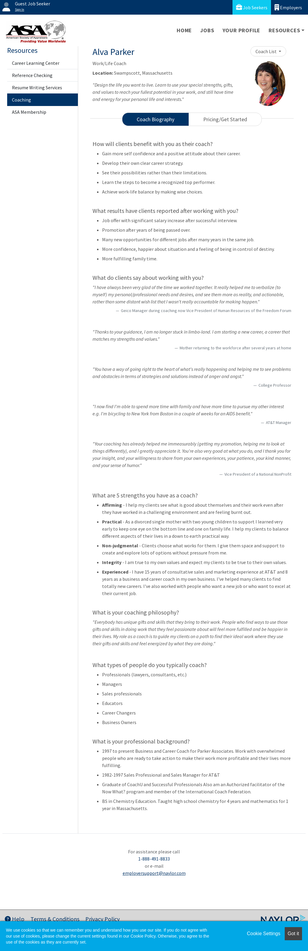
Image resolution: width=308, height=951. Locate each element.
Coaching (21, 100)
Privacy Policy (102, 919)
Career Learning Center (35, 63)
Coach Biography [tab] (155, 119)
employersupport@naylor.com (154, 873)
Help (14, 919)
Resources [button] (284, 30)
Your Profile (242, 30)
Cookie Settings (263, 933)
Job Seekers (251, 7)
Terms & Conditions (54, 919)
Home (184, 30)
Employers (288, 7)
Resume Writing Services (37, 87)
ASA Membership (29, 112)
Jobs (207, 30)
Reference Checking (32, 75)
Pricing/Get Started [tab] (225, 119)
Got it (293, 933)
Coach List (266, 51)
